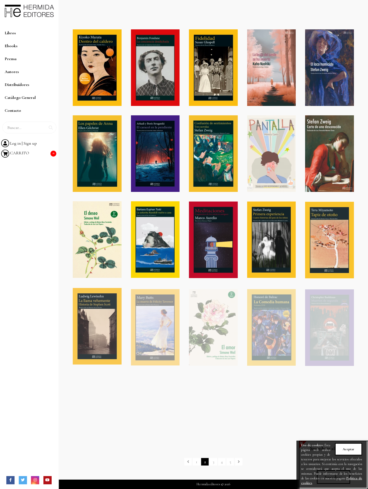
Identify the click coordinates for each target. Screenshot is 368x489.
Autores (12, 71)
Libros (10, 32)
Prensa (10, 58)
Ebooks (11, 45)
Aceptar (348, 449)
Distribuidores (17, 84)
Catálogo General (20, 97)
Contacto (13, 110)
